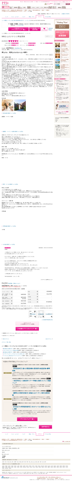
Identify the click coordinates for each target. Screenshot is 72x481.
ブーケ (65, 472)
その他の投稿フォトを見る (9, 244)
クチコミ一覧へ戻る (6, 342)
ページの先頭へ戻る (67, 441)
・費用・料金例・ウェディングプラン (62, 132)
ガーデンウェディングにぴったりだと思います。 (14, 353)
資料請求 (51, 28)
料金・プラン (32, 16)
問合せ (50, 29)
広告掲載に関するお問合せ (41, 478)
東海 (25, 461)
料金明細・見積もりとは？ (14, 283)
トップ (6, 16)
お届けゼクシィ (10, 472)
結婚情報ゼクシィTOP (5, 10)
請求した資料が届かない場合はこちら (54, 477)
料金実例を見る (18, 48)
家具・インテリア (35, 473)
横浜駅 (3, 457)
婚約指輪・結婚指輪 (52, 472)
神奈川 (30, 10)
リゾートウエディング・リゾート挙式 (20, 472)
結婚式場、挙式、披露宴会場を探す (17, 10)
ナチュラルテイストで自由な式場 (10, 350)
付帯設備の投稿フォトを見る (9, 226)
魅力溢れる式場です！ (8, 348)
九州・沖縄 (44, 461)
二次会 (47, 472)
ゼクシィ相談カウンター (41, 472)
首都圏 (25, 10)
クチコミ (40, 17)
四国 (40, 461)
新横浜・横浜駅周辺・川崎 (43, 13)
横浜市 (43, 10)
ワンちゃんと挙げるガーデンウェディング (13, 355)
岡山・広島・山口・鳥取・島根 (34, 461)
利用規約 (56, 478)
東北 (6, 461)
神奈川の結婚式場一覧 (36, 10)
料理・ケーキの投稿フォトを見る (10, 184)
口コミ (25, 11)
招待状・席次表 (26, 473)
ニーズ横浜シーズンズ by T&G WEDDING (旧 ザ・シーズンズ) (12, 11)
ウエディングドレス (60, 472)
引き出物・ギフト (15, 473)
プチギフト (21, 473)
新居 (46, 473)
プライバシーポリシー (50, 478)
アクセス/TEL (48, 16)
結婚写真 (10, 473)
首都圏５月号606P (65, 13)
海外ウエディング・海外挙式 (32, 472)
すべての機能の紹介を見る (64, 101)
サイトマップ (61, 478)
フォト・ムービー (15, 16)
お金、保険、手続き (41, 473)
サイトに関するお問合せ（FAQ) (42, 477)
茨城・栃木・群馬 (10, 461)
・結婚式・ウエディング (59, 128)
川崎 (56, 121)
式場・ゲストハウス (56, 13)
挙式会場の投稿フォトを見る (9, 113)
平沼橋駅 (47, 10)
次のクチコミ (49, 338)
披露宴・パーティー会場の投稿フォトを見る (13, 131)
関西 (27, 461)
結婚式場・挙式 (4, 472)
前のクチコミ (6, 338)
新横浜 (56, 120)
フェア (23, 16)
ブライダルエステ (5, 473)
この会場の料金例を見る (47, 319)
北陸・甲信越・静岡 (20, 461)
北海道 (3, 461)
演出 (30, 473)
